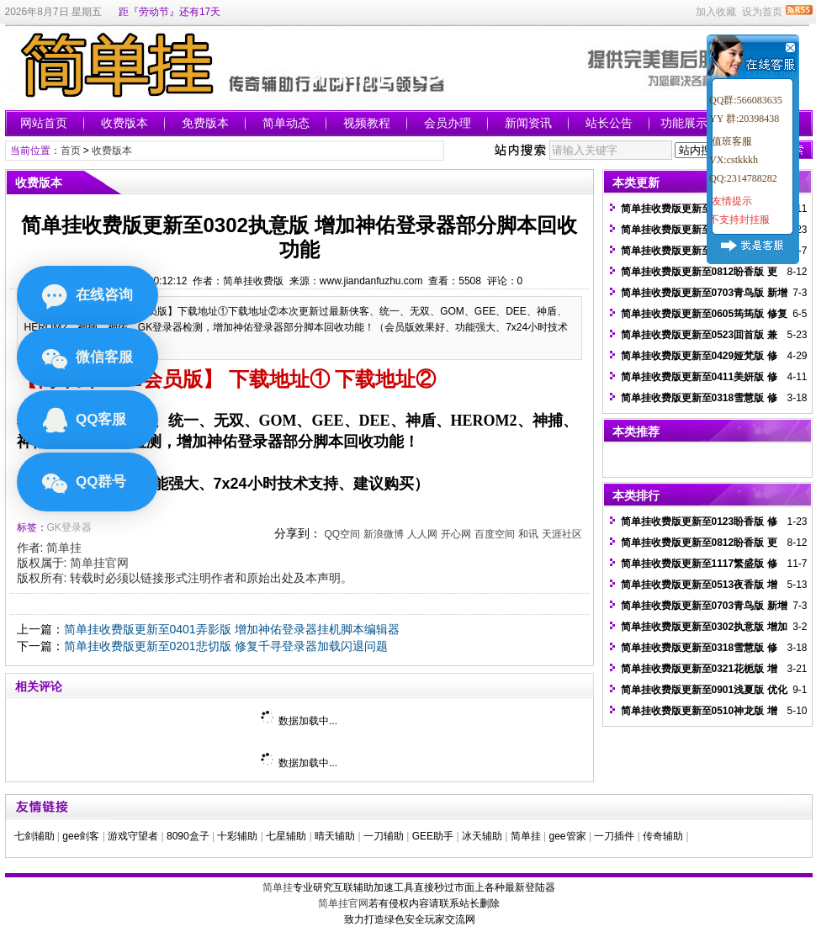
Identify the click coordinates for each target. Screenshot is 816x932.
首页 (71, 150)
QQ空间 (342, 534)
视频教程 (366, 123)
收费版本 (124, 123)
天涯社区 (562, 534)
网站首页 (43, 123)
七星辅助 (286, 836)
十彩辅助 (237, 836)
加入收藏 (716, 12)
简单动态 (286, 123)
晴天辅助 (335, 836)
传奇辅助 (663, 836)
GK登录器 (69, 527)
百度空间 (494, 534)
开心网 (456, 534)
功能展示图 (689, 123)
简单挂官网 (99, 562)
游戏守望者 (133, 836)
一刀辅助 (383, 836)
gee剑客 (80, 836)
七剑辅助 (34, 836)
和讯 (528, 534)
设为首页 (762, 12)
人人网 (422, 534)
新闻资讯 (528, 123)
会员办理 (447, 123)
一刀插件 (614, 836)
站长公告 (609, 123)
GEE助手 (432, 836)
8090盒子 (188, 836)
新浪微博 (383, 534)
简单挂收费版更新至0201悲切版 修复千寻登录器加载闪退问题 (226, 646)
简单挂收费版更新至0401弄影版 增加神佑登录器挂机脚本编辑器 (232, 629)
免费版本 (205, 123)
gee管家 (567, 836)
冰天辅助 (482, 836)
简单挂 (64, 547)
